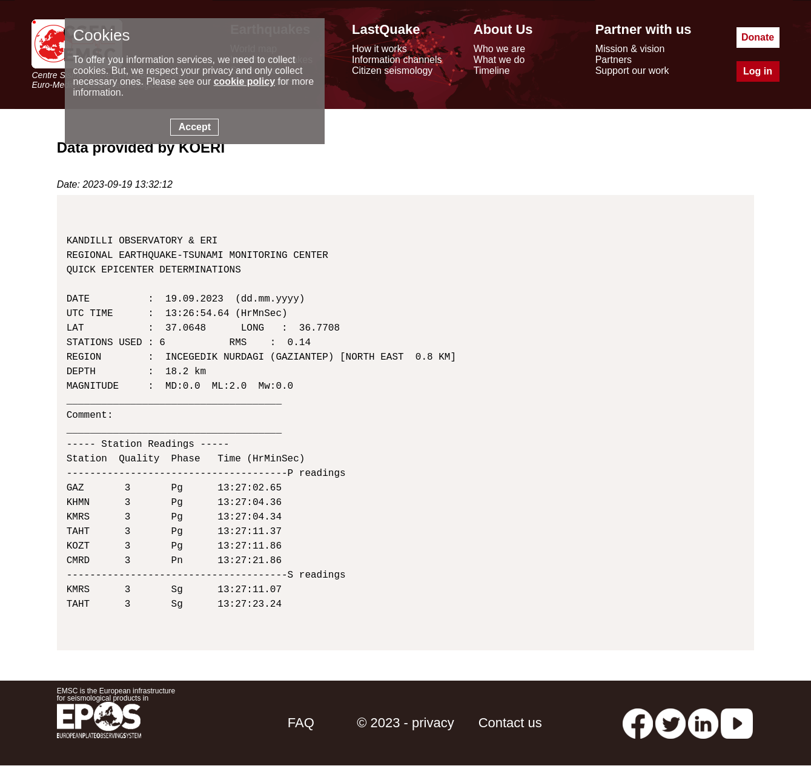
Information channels (397, 59)
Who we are (499, 49)
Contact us (510, 722)
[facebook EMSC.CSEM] (638, 722)
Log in (757, 71)
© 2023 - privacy (405, 722)
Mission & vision (630, 49)
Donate (757, 37)
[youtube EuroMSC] (737, 722)
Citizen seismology (392, 70)
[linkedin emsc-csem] (703, 722)
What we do (499, 59)
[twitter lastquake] (670, 722)
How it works (379, 49)
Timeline (492, 70)
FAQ (301, 722)
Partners (613, 59)
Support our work (632, 70)
